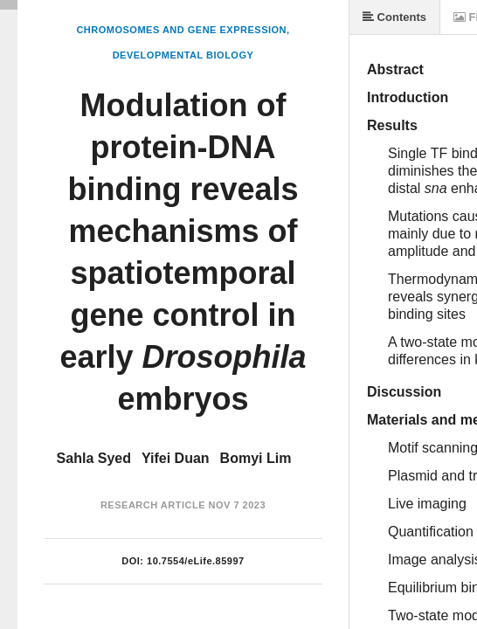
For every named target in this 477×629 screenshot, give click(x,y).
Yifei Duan (176, 458)
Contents (394, 17)
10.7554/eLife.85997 (196, 561)
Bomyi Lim (256, 458)
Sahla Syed (94, 458)
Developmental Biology (183, 55)
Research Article (152, 505)
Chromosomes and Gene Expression (181, 29)
